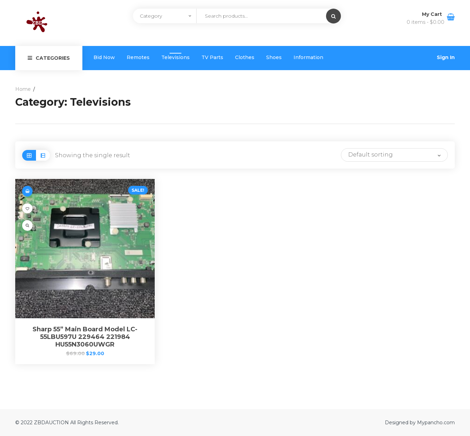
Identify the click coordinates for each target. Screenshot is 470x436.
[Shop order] (394, 155)
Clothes (244, 57)
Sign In (446, 57)
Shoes (274, 57)
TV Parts (212, 57)
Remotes (138, 57)
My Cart (432, 14)
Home (23, 89)
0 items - (425, 22)
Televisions (175, 57)
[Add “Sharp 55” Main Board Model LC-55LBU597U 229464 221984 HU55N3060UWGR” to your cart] (27, 191)
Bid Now (104, 57)
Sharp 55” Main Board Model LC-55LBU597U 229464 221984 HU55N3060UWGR (85, 336)
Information (308, 57)
